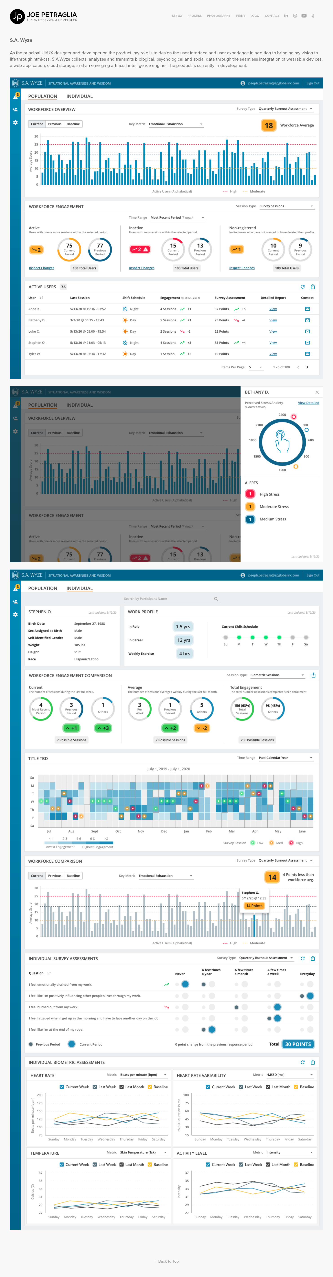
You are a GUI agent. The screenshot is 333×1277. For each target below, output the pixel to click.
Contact (272, 15)
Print (240, 15)
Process (194, 15)
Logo (255, 15)
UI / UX (177, 15)
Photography (219, 15)
